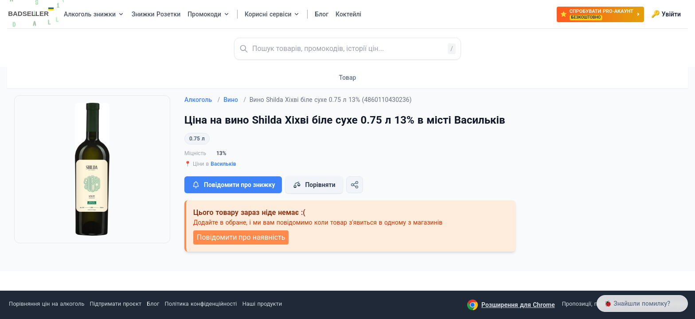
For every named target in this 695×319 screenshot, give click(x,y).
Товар (347, 77)
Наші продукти (262, 303)
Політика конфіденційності (201, 303)
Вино (234, 99)
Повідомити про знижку (233, 184)
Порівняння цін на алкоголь (46, 303)
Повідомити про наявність (241, 237)
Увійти (666, 14)
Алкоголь (202, 99)
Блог (153, 303)
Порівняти (314, 184)
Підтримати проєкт (115, 303)
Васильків (223, 164)
